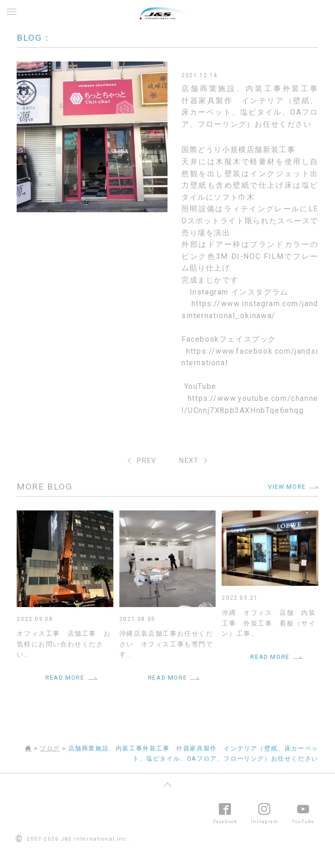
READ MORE (64, 677)
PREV (146, 461)
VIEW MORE (286, 486)
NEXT (189, 461)
